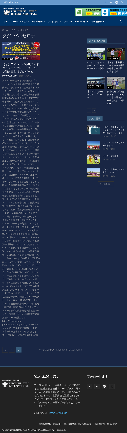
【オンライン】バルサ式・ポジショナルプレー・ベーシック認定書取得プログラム (20, 68)
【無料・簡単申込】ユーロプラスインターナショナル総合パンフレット (114, 130)
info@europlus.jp (58, 412)
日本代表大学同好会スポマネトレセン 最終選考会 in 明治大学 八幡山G (115, 97)
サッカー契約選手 (111, 156)
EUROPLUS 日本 (9, 76)
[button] (121, 21)
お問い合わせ (97, 21)
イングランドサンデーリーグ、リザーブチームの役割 (95, 65)
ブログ (68, 21)
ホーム (6, 21)
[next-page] (94, 111)
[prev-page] (5, 350)
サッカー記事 (8, 59)
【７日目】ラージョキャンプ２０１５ (95, 94)
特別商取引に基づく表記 (106, 424)
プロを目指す (54, 21)
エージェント (81, 21)
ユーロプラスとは (20, 21)
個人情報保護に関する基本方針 (78, 424)
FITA (110, 87)
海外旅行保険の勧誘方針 (50, 424)
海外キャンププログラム (94, 87)
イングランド (93, 58)
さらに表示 (106, 183)
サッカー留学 (38, 21)
